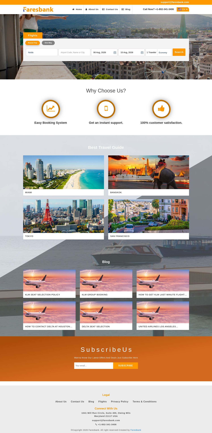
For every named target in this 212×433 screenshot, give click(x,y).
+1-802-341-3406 (106, 424)
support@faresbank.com (175, 2)
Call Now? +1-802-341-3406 (158, 9)
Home (77, 9)
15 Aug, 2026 (127, 52)
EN (182, 9)
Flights (102, 401)
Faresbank (135, 430)
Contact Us (110, 9)
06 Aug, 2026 (99, 52)
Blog (126, 9)
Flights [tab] (32, 35)
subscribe (126, 365)
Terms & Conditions (145, 401)
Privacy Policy (119, 401)
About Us (92, 9)
